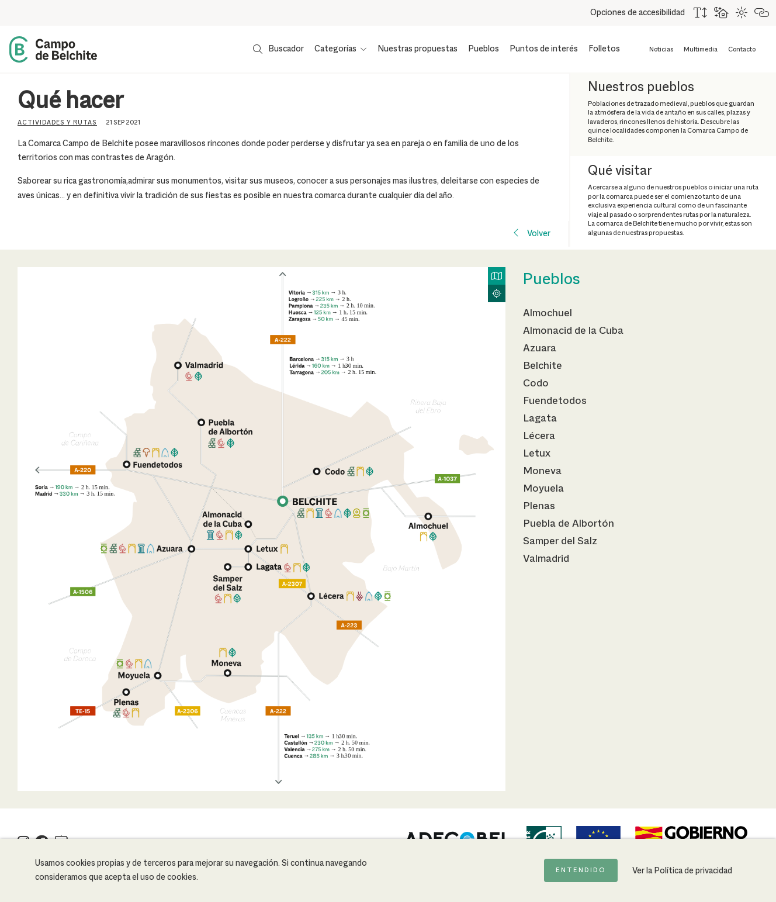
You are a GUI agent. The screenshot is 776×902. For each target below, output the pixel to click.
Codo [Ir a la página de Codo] (536, 383)
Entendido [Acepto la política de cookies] (581, 870)
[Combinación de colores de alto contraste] (742, 13)
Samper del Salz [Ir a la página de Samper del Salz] (560, 541)
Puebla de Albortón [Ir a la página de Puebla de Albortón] (568, 524)
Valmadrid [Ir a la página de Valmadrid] (546, 559)
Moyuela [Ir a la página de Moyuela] (543, 489)
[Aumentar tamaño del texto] (701, 13)
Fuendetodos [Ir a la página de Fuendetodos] (555, 401)
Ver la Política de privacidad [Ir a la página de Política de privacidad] (682, 871)
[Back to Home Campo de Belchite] (53, 49)
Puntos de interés (544, 49)
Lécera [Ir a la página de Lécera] (539, 436)
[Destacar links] (762, 13)
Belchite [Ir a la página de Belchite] (542, 366)
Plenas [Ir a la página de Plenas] (539, 506)
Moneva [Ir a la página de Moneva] (542, 471)
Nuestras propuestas (417, 49)
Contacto (742, 49)
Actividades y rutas (57, 122)
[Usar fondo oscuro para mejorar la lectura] (722, 13)
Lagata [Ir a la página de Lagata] (540, 418)
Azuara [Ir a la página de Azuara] (539, 348)
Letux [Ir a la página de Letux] (536, 453)
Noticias (661, 49)
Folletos (604, 49)
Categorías (335, 49)
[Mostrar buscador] (278, 49)
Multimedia (701, 49)
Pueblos (483, 49)
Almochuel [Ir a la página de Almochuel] (547, 313)
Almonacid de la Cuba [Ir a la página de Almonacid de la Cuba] (573, 331)
